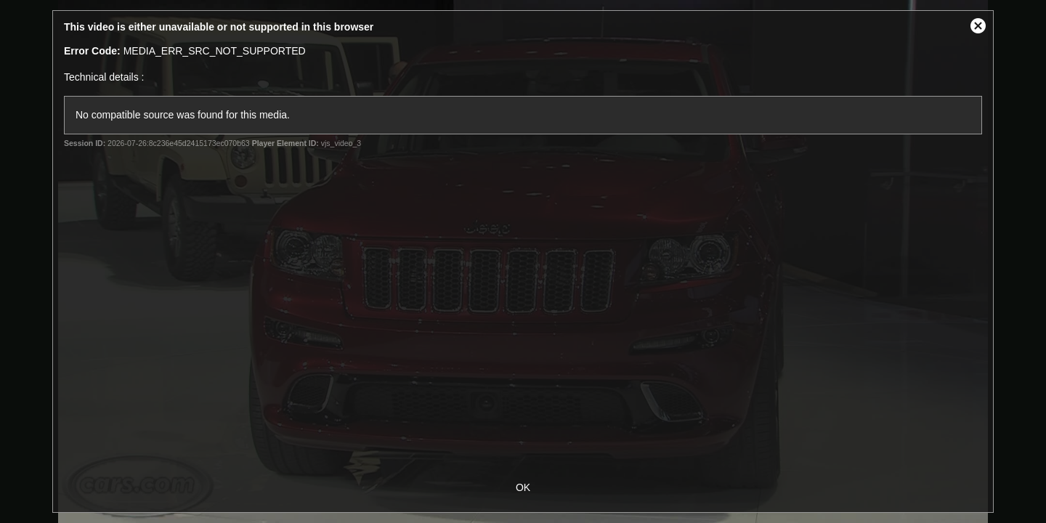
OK (523, 487)
